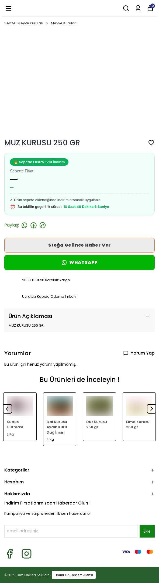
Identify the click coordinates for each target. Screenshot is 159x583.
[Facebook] (9, 553)
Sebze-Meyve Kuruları (26, 23)
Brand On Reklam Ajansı (73, 575)
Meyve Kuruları (64, 23)
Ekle (147, 531)
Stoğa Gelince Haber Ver (79, 245)
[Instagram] (26, 553)
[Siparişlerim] (138, 8)
